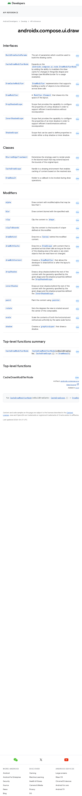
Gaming (32, 773)
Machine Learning (36, 777)
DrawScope (47, 246)
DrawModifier (38, 83)
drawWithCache (13, 246)
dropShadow (11, 272)
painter (56, 300)
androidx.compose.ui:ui (70, 381)
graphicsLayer (48, 326)
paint (8, 300)
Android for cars (62, 785)
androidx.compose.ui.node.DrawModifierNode (54, 67)
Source (6, 785)
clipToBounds (12, 227)
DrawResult (11, 178)
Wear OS (59, 777)
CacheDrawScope (13, 169)
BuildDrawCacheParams (16, 55)
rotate (9, 308)
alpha (8, 202)
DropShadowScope (14, 104)
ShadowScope (12, 132)
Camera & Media (36, 785)
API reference (10, 12)
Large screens (61, 773)
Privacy (32, 789)
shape (51, 219)
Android (6, 773)
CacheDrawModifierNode (17, 64)
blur (8, 211)
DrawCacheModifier (15, 83)
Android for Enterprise (12, 777)
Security (6, 781)
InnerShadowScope (14, 118)
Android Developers (10, 21)
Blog (5, 793)
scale (8, 317)
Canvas (45, 237)
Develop (24, 21)
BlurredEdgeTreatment (16, 157)
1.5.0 (77, 388)
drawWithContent (14, 260)
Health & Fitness (35, 781)
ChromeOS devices (63, 781)
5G (30, 793)
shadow (9, 326)
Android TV (60, 789)
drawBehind (11, 237)
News (5, 789)
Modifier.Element (42, 95)
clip (8, 219)
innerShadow (12, 286)
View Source (71, 385)
